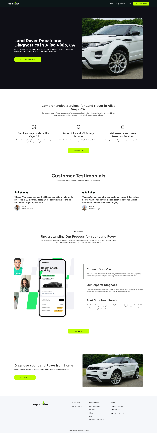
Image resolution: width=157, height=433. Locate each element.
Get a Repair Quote (141, 3)
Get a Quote (78, 151)
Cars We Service (94, 406)
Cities (91, 413)
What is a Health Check (96, 420)
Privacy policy (115, 409)
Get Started (78, 331)
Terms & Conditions (117, 406)
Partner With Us (77, 406)
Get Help (92, 409)
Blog (90, 416)
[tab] (117, 271)
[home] (13, 3)
